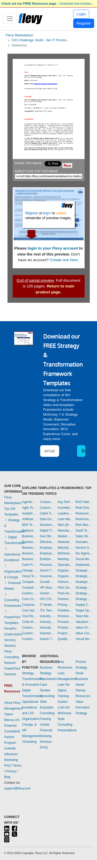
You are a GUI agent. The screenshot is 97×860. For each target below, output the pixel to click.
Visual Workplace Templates (84, 639)
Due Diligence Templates (47, 536)
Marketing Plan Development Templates (65, 542)
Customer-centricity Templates (47, 508)
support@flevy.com (17, 788)
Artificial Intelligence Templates (29, 519)
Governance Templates (47, 576)
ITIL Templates (47, 610)
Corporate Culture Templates (29, 605)
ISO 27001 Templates (47, 599)
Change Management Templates (29, 570)
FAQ (7, 765)
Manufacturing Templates (65, 530)
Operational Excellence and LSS (30, 707)
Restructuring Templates (84, 519)
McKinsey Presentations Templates (65, 553)
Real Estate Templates (84, 508)
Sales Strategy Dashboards (84, 536)
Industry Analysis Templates (47, 622)
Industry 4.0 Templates (47, 616)
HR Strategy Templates (47, 587)
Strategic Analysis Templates (84, 570)
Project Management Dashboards (65, 633)
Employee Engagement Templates (47, 547)
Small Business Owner (82, 678)
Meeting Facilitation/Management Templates (65, 559)
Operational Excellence (12, 554)
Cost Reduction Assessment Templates (29, 616)
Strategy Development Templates (84, 593)
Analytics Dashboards (29, 513)
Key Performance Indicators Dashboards (65, 502)
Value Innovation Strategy (83, 707)
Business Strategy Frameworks (48, 673)
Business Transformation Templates (29, 559)
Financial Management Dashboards (47, 565)
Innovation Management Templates (47, 627)
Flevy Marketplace (19, 35)
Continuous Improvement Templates (29, 593)
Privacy (11, 771)
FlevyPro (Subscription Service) (13, 634)
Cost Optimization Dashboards (29, 610)
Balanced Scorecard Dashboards (29, 530)
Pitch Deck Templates (65, 587)
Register (84, 23)
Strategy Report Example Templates (84, 599)
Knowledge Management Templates (65, 508)
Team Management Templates (84, 616)
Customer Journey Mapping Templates (29, 633)
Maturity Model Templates (65, 547)
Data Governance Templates (47, 519)
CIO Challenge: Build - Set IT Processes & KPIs (47, 40)
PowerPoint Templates (12, 617)
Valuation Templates (84, 622)
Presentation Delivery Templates (65, 599)
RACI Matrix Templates (84, 502)
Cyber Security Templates (47, 513)
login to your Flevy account (53, 248)
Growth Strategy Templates (47, 582)
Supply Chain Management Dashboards (84, 605)
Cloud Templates (29, 576)
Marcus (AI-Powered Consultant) (12, 725)
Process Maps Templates (65, 622)
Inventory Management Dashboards (47, 633)
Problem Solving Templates (65, 610)
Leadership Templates (65, 513)
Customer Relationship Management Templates (29, 639)
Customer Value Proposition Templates (47, 502)
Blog (7, 777)
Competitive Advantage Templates (29, 582)
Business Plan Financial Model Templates (29, 553)
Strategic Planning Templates (84, 576)
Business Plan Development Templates (29, 547)
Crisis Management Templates (29, 622)
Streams (10, 646)
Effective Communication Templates (47, 542)
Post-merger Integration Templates (65, 593)
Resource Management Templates (84, 513)
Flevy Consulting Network (11, 657)
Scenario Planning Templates (84, 542)
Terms (17, 765)
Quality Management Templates (65, 639)
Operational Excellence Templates (65, 565)
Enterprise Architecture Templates (47, 559)
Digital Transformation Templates (47, 530)
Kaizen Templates (47, 639)
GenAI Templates (47, 570)
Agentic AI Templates (29, 502)
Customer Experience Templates (29, 627)
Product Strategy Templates (65, 627)
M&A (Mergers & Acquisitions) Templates (65, 525)
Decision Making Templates (47, 525)
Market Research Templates (65, 536)
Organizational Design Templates (65, 576)
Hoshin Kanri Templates (47, 593)
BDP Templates (29, 525)
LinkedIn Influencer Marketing (11, 754)
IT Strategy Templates (47, 605)
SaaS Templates (84, 530)
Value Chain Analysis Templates (84, 627)
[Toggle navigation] (10, 19)
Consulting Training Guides (47, 718)
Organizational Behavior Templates (65, 570)
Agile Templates (29, 508)
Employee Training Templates (47, 553)
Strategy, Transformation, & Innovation (33, 678)
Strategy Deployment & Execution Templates (84, 587)
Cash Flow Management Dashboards (29, 565)
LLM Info (64, 707)
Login (81, 14)
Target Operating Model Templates (84, 610)
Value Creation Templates (84, 633)
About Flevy (12, 703)
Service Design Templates (84, 547)
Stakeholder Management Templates (84, 565)
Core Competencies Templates (29, 599)
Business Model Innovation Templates (29, 542)
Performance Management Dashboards (65, 582)
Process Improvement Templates (65, 616)
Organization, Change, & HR (31, 724)
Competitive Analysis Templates (29, 587)
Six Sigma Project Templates (84, 553)
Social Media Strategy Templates (84, 559)
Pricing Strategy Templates (65, 605)
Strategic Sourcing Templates (84, 582)
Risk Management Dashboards (84, 525)
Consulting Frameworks (12, 600)
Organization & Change (13, 571)
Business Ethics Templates (29, 536)
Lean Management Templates (65, 519)
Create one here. (64, 260)
